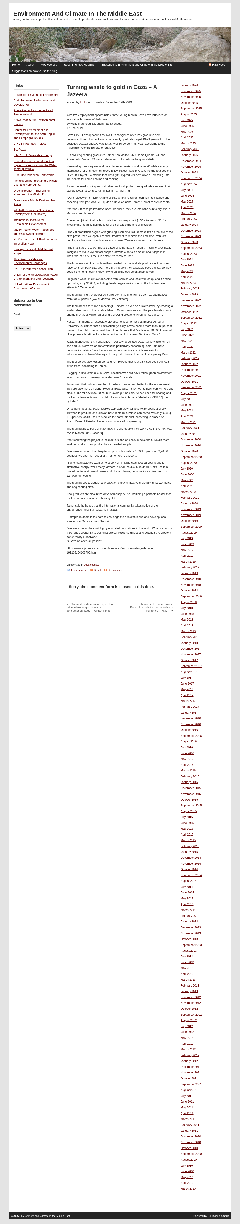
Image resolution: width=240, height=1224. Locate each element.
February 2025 (190, 149)
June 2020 (187, 474)
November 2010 (191, 1142)
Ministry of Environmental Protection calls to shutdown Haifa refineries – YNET (151, 607)
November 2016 (191, 724)
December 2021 (191, 369)
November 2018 (191, 584)
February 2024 (190, 218)
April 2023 (187, 277)
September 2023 (191, 248)
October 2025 (189, 102)
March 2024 (188, 213)
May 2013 (187, 968)
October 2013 (189, 939)
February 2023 (190, 288)
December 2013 (191, 927)
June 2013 (187, 962)
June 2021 (187, 404)
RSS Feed (218, 64)
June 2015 (187, 823)
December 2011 (191, 1066)
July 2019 (187, 538)
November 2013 (191, 933)
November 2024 (191, 166)
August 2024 (189, 184)
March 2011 (188, 1119)
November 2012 (191, 1002)
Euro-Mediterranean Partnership (34, 175)
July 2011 (187, 1096)
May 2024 (187, 201)
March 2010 (188, 1188)
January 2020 (189, 503)
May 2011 (187, 1107)
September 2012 (191, 1014)
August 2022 (189, 323)
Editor (83, 102)
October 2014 (189, 869)
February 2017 (190, 706)
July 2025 (187, 120)
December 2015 (191, 788)
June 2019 (187, 544)
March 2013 (188, 979)
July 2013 (187, 956)
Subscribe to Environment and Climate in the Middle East (137, 64)
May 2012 (187, 1037)
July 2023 (187, 259)
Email (18, 314)
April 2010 (187, 1182)
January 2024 (189, 224)
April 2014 (187, 904)
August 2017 (189, 672)
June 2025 (187, 126)
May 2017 (187, 689)
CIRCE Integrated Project (30, 143)
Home (16, 64)
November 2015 (191, 794)
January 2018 (189, 643)
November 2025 (191, 97)
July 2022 (187, 329)
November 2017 (191, 654)
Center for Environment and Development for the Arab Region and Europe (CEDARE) (35, 134)
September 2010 (191, 1153)
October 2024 (189, 172)
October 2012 (189, 1008)
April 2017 (187, 695)
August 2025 (189, 114)
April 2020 (187, 486)
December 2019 (191, 509)
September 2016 (191, 735)
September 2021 (191, 387)
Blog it (97, 570)
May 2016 (187, 759)
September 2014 (191, 875)
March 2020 (188, 492)
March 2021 (188, 422)
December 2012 (191, 997)
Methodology (49, 64)
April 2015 (187, 834)
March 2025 (188, 143)
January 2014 (189, 921)
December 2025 (191, 91)
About (30, 64)
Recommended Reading (79, 64)
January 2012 (189, 1061)
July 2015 (187, 817)
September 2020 (191, 457)
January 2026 (189, 85)
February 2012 (190, 1055)
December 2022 (191, 300)
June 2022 (187, 335)
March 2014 (188, 910)
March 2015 (188, 840)
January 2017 (189, 712)
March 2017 (188, 700)
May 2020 (187, 480)
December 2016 (191, 718)
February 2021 (190, 428)
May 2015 (187, 828)
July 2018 (187, 608)
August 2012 (189, 1020)
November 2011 (191, 1072)
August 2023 (189, 253)
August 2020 (189, 463)
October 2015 (189, 799)
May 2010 (187, 1177)
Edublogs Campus (218, 1215)
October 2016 (189, 730)
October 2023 (189, 242)
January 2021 (189, 433)
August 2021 (189, 393)
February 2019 (190, 567)
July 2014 (187, 886)
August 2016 (189, 741)
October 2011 (189, 1078)
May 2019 (187, 549)
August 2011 (189, 1090)
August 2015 (189, 811)
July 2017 (187, 677)
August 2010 (189, 1159)
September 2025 (191, 108)
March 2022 (188, 352)
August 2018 (189, 602)
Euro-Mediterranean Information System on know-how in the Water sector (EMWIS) (35, 165)
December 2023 (191, 230)
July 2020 (187, 468)
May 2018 (187, 619)
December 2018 (191, 579)
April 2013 (187, 974)
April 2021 (187, 416)
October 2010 (189, 1148)
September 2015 (191, 805)
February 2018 (190, 637)
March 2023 (188, 282)
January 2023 (189, 294)
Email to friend (78, 570)
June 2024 (187, 195)
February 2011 (190, 1125)
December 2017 (191, 648)
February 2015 (190, 846)
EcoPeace (20, 149)
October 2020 (189, 451)
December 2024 (191, 161)
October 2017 (189, 660)
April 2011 (187, 1113)
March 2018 (188, 631)
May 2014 (187, 898)
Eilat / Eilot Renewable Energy (33, 155)
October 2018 (189, 590)
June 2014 (187, 892)
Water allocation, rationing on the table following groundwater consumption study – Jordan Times (90, 607)
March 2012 (188, 1049)
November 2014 (191, 863)
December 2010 (191, 1136)
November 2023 (191, 236)
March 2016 (188, 770)
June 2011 (187, 1101)
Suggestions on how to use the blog (34, 71)
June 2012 (187, 1032)
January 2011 (189, 1130)
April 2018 (187, 625)
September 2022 (191, 317)
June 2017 (187, 683)
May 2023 (187, 271)
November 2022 (191, 306)
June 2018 (187, 614)
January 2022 (189, 364)
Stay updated (115, 570)
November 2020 (191, 445)
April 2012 (187, 1043)
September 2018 (191, 596)
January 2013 (189, 991)
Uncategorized (91, 564)
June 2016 (187, 753)
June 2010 (187, 1171)
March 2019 (188, 561)
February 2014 (190, 915)
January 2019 (189, 573)
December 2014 (191, 857)
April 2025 (187, 137)
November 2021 (191, 375)
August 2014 (189, 881)
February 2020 (190, 497)
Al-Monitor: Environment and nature (36, 94)
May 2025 (187, 132)
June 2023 (187, 265)
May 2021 (187, 410)
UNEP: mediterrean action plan (33, 269)
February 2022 (190, 358)
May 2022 (187, 341)
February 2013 (190, 985)
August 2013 (189, 950)
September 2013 (191, 945)
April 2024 (187, 207)
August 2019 (189, 532)
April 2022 (187, 346)
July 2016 (187, 747)
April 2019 (187, 555)
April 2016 (187, 765)
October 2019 (189, 520)
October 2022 (189, 312)
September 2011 (191, 1084)
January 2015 (189, 851)
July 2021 (187, 399)
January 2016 (189, 782)
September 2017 (191, 666)
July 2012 (187, 1026)
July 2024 (187, 190)
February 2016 (190, 776)
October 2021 (189, 381)
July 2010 (187, 1165)
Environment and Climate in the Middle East (77, 13)
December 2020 (191, 439)
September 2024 (191, 178)
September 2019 (191, 526)
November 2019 (191, 515)
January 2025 (189, 155)
